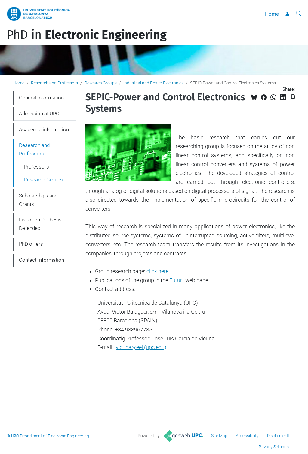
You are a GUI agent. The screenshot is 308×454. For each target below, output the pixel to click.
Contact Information (41, 260)
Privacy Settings (274, 446)
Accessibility (247, 435)
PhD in (87, 35)
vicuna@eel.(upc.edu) (141, 347)
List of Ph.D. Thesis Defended (40, 224)
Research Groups (101, 83)
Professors (36, 167)
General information (41, 98)
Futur (176, 280)
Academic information (44, 129)
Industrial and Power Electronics (153, 83)
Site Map (219, 435)
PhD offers (31, 244)
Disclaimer (276, 435)
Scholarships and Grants (38, 200)
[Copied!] (292, 97)
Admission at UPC (39, 114)
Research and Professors (54, 83)
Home (272, 14)
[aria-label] (298, 13)
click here (157, 271)
